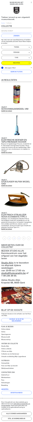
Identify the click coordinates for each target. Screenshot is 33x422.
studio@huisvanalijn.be (13, 273)
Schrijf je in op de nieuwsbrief (16, 320)
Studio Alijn (7, 263)
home (3, 23)
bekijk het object (6, 111)
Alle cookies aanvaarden (16, 413)
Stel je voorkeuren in (16, 418)
